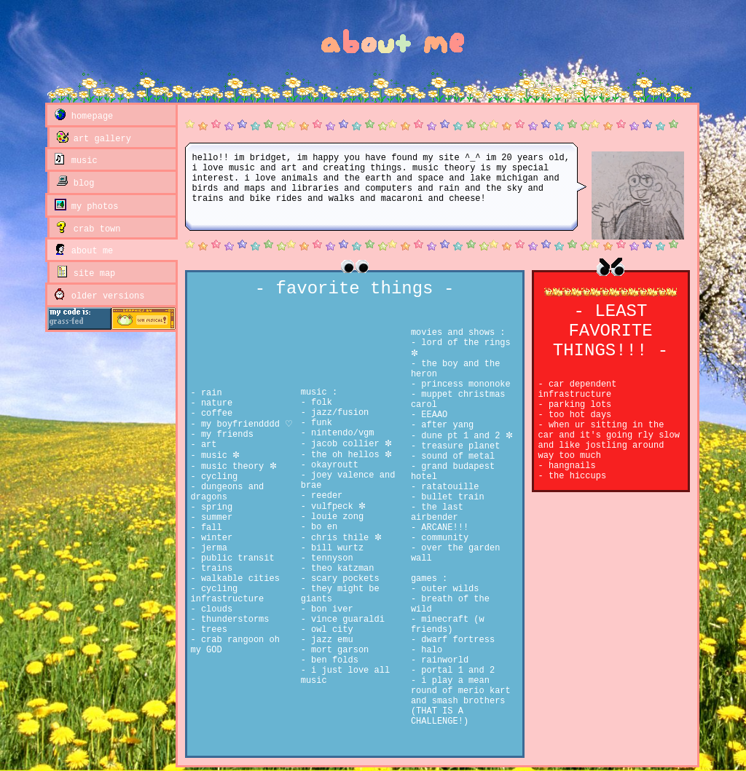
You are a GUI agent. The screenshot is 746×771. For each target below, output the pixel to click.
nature (214, 403)
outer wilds (447, 589)
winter (214, 538)
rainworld (442, 660)
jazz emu (329, 640)
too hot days (577, 415)
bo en (321, 527)
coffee (214, 413)
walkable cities (238, 579)
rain (209, 393)
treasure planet (458, 446)
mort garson (337, 650)
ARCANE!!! (442, 528)
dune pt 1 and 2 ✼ (464, 436)
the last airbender (437, 512)
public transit (235, 558)
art (206, 445)
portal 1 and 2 (455, 670)
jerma (211, 548)
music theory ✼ (236, 467)
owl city (329, 630)
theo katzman (340, 569)
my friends (225, 435)
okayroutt (332, 465)
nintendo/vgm (340, 433)
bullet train (450, 497)
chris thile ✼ (344, 538)
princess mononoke (463, 384)
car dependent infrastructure (577, 389)
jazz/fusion (337, 413)
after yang (445, 425)
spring (214, 507)
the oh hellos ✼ (349, 455)
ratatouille (447, 487)
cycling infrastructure (227, 594)
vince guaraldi (345, 619)
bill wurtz (335, 548)
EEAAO (431, 415)
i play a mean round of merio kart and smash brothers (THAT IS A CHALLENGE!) (461, 701)
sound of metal (455, 456)
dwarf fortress (455, 640)
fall (209, 528)
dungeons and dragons (227, 492)
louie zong (335, 517)
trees (211, 630)
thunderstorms (233, 619)
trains (214, 569)
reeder (324, 496)
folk (319, 403)
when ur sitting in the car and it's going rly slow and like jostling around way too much (609, 440)
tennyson (329, 558)
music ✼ (218, 456)
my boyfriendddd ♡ (244, 424)
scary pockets (343, 579)
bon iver (329, 609)
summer (214, 518)
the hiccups (574, 476)
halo (429, 650)
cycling (217, 477)
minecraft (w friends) (447, 624)
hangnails (569, 466)
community (442, 538)
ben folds (332, 660)
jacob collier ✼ (349, 444)
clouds (214, 609)
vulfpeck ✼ (336, 507)
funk (319, 423)
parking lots (577, 405)
